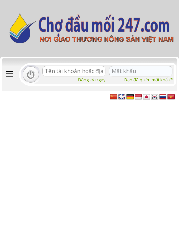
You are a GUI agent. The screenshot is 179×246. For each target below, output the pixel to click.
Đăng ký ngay (92, 80)
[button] (9, 74)
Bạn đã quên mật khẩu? (148, 80)
